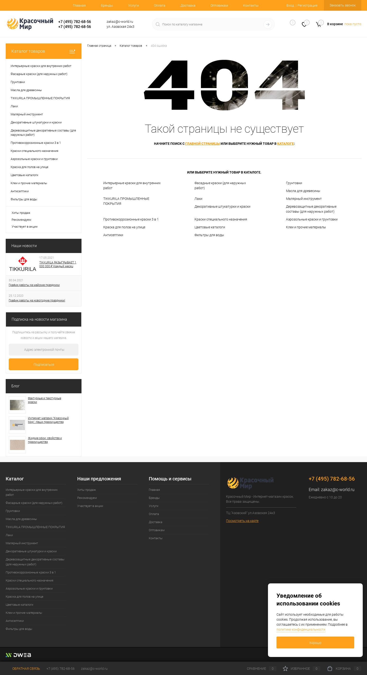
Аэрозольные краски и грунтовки (312, 219)
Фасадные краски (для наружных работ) (220, 185)
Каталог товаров (43, 51)
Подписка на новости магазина (39, 319)
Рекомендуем (21, 219)
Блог (15, 386)
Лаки (198, 199)
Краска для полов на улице (124, 227)
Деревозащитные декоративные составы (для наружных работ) (311, 209)
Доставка (188, 5)
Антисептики (113, 235)
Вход (290, 5)
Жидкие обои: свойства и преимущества (45, 440)
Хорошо (315, 643)
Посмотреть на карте (242, 521)
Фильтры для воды (209, 235)
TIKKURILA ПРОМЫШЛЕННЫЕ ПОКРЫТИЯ (126, 201)
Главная (79, 5)
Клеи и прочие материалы (306, 227)
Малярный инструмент (304, 199)
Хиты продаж (21, 213)
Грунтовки (294, 183)
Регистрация (307, 5)
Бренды (107, 5)
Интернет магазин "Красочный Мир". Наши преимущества (48, 420)
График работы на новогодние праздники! (37, 300)
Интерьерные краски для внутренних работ (132, 185)
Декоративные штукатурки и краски (222, 206)
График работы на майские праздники (34, 285)
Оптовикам (219, 5)
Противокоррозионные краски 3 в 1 (131, 219)
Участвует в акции (24, 226)
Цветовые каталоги (210, 227)
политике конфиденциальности (300, 629)
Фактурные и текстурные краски (44, 400)
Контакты (250, 5)
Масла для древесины (303, 191)
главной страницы (202, 143)
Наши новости (24, 246)
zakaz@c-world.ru (337, 489)
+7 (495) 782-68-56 (74, 21)
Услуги (133, 5)
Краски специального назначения (221, 219)
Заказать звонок (343, 5)
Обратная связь (23, 668)
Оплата (159, 5)
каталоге (285, 143)
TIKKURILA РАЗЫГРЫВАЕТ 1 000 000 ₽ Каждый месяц (57, 264)
